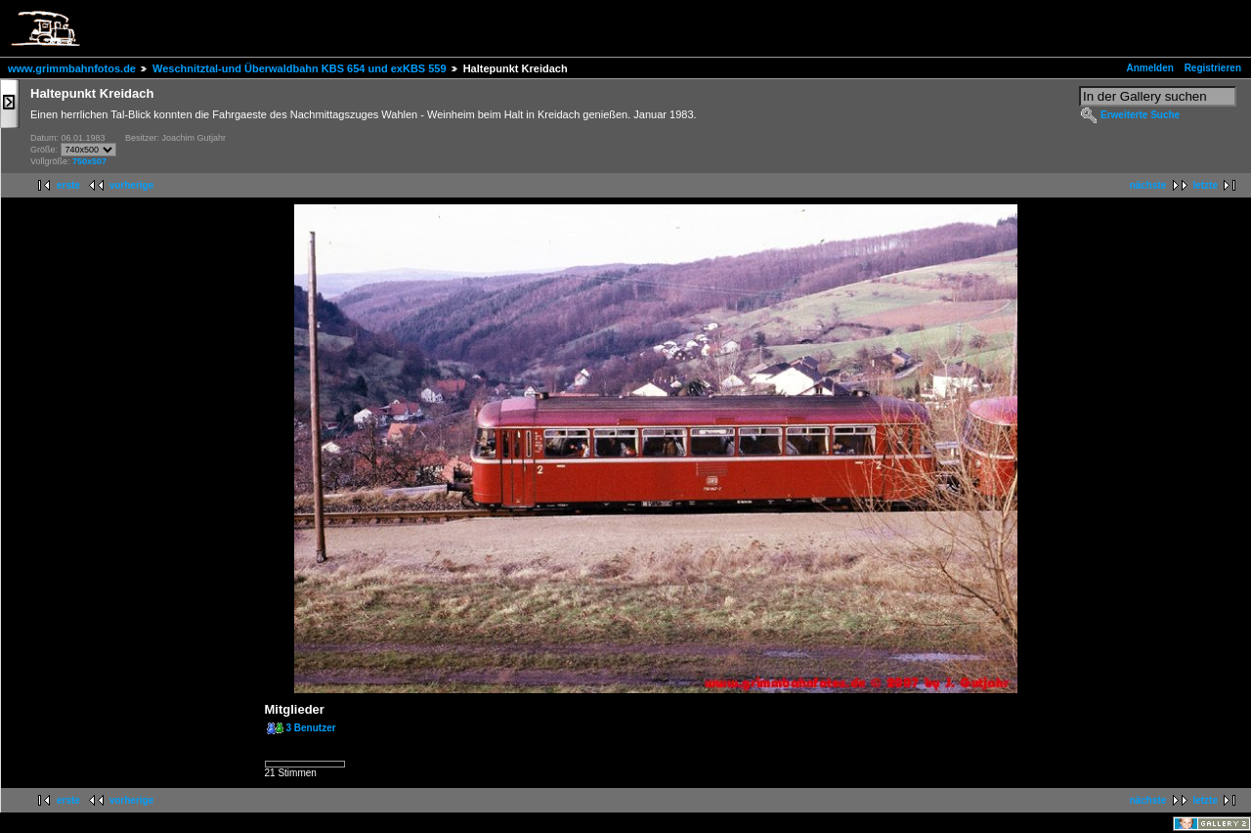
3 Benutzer (311, 728)
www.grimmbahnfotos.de (72, 68)
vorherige (131, 185)
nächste (1148, 185)
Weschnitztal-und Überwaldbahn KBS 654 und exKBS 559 (299, 68)
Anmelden (1150, 68)
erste (68, 185)
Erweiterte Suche (1140, 115)
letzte (1205, 185)
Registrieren (1213, 68)
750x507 (89, 161)
